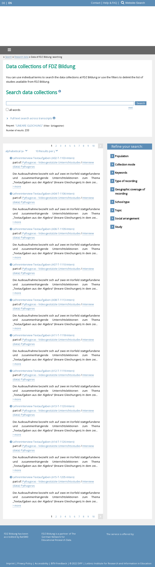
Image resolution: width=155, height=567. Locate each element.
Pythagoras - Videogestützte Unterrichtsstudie (51, 162)
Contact (95, 3)
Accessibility (41, 563)
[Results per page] (47, 151)
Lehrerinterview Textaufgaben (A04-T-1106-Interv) (42, 193)
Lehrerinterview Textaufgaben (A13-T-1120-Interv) (42, 406)
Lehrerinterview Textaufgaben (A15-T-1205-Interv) (42, 477)
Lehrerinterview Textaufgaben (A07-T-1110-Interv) (42, 264)
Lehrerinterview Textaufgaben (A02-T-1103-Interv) (42, 158)
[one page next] (100, 145)
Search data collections (31, 92)
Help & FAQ (110, 3)
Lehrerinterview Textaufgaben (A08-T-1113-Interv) (42, 300)
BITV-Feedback (59, 563)
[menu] (9, 49)
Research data (21, 56)
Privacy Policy (24, 563)
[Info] (60, 92)
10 (95, 145)
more (17, 186)
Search (8, 56)
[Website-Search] (140, 3)
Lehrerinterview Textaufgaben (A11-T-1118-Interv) (42, 335)
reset (130, 107)
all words (14, 110)
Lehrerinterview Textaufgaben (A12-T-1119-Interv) (42, 371)
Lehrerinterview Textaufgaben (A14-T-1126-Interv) (42, 442)
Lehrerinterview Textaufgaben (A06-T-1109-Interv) (42, 229)
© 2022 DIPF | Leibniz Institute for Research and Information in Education (110, 563)
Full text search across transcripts (33, 118)
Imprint (10, 563)
